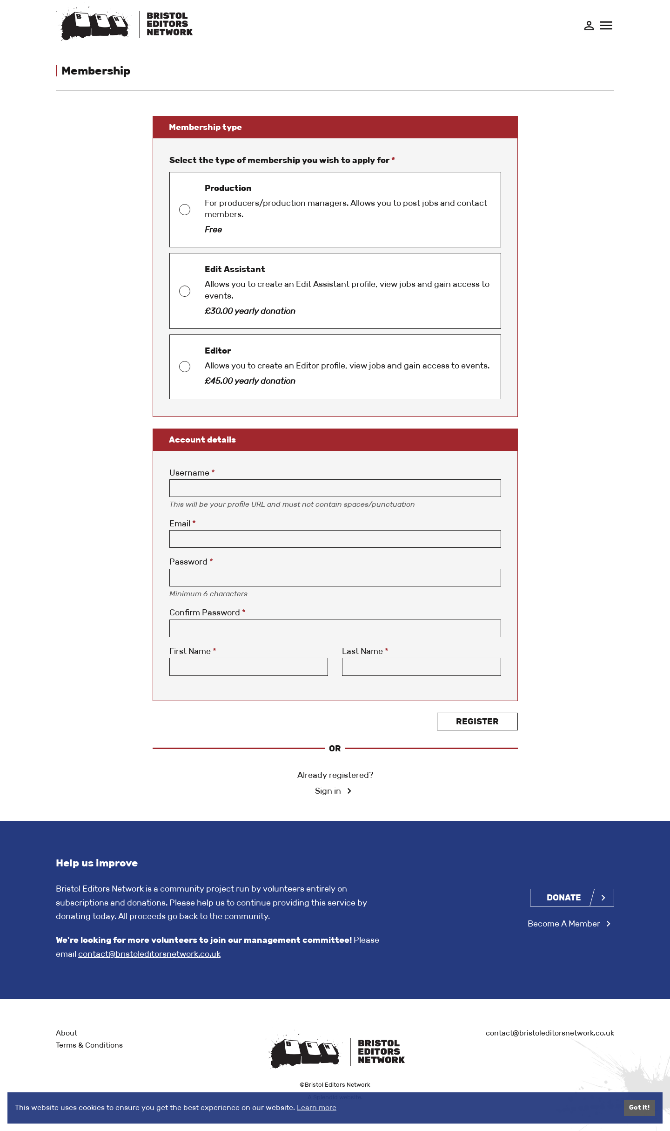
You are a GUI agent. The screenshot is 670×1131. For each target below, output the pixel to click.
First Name (192, 652)
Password (191, 563)
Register (477, 722)
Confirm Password (207, 613)
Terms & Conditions (89, 1045)
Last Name (365, 652)
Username (192, 473)
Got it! (639, 1107)
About (66, 1033)
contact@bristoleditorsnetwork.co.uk (149, 954)
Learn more (316, 1107)
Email (182, 524)
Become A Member (564, 924)
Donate (564, 898)
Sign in (328, 792)
